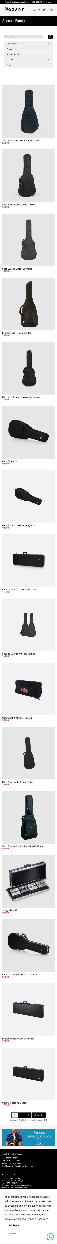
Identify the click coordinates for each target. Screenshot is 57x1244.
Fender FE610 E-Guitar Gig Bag (16, 333)
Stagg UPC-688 (9, 910)
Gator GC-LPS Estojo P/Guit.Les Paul (19, 974)
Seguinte (39, 1115)
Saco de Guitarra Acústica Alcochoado (20, 140)
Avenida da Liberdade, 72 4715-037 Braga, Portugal (13, 1180)
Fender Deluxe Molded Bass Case (18, 1038)
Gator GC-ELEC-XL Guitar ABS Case (19, 589)
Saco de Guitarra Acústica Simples (18, 654)
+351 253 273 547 (38, 2)
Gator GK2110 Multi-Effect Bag (17, 718)
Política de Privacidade (11, 1163)
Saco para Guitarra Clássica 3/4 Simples (21, 397)
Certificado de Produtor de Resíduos (17, 1166)
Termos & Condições (11, 1161)
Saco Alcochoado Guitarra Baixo (17, 782)
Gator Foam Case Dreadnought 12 (18, 525)
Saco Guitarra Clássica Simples (17, 269)
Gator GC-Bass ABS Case (14, 1103)
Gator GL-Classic (10, 461)
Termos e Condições (37, 1219)
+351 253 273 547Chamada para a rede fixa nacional (16, 1184)
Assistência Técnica (11, 1158)
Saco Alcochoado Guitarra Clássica (19, 204)
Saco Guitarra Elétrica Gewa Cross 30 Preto (22, 846)
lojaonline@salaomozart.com (17, 2)
